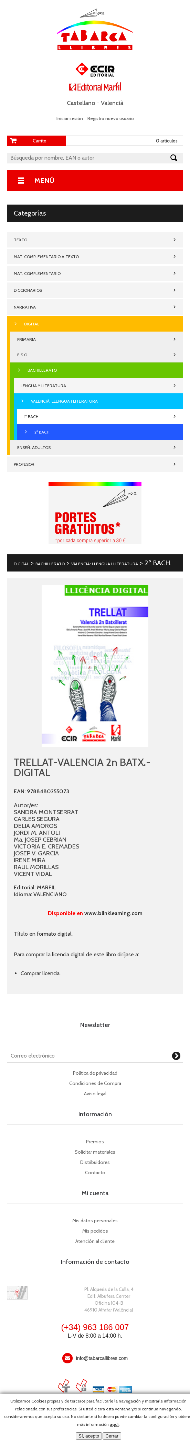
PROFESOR (24, 464)
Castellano (81, 103)
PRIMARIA (26, 339)
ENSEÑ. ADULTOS (34, 447)
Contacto (95, 1172)
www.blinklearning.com (113, 913)
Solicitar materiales (95, 1152)
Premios (95, 1142)
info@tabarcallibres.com (102, 1358)
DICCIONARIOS (28, 290)
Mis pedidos (95, 1231)
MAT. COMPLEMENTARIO (37, 273)
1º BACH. (32, 416)
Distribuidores (95, 1162)
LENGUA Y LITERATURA (43, 385)
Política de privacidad (95, 1073)
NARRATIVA (25, 307)
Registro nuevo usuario (110, 118)
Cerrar (111, 1436)
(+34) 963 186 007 (95, 1327)
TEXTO (20, 239)
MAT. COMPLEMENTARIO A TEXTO (46, 256)
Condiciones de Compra (95, 1083)
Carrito (39, 141)
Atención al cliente (95, 1241)
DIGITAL (31, 323)
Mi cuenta (95, 1193)
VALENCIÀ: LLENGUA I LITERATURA (64, 401)
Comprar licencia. (41, 973)
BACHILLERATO (42, 370)
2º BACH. (42, 432)
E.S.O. (22, 354)
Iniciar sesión (69, 118)
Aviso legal (95, 1093)
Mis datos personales (95, 1220)
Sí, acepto (88, 1436)
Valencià (112, 103)
